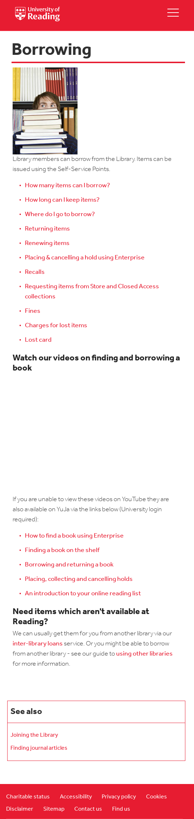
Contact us (88, 809)
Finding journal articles (38, 748)
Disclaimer (19, 809)
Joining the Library (34, 735)
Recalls (35, 272)
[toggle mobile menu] (173, 12)
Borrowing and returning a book (69, 564)
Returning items (47, 228)
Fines (32, 311)
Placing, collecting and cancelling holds (79, 579)
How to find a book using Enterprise (74, 536)
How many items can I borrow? (67, 185)
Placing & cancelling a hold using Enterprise (85, 257)
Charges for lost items (56, 325)
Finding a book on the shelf (62, 550)
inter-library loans (38, 643)
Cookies (156, 797)
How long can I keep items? (62, 200)
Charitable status (28, 797)
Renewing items (47, 243)
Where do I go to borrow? (60, 214)
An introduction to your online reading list (83, 593)
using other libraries (144, 654)
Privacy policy (119, 797)
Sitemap (54, 809)
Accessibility (76, 797)
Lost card (38, 340)
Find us (121, 809)
